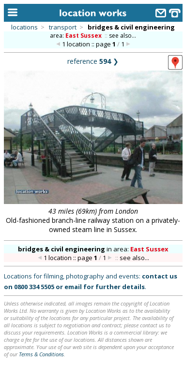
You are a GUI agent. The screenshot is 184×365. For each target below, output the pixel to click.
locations (24, 27)
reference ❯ (93, 61)
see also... (122, 35)
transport (63, 27)
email (73, 286)
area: (76, 35)
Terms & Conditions (41, 354)
